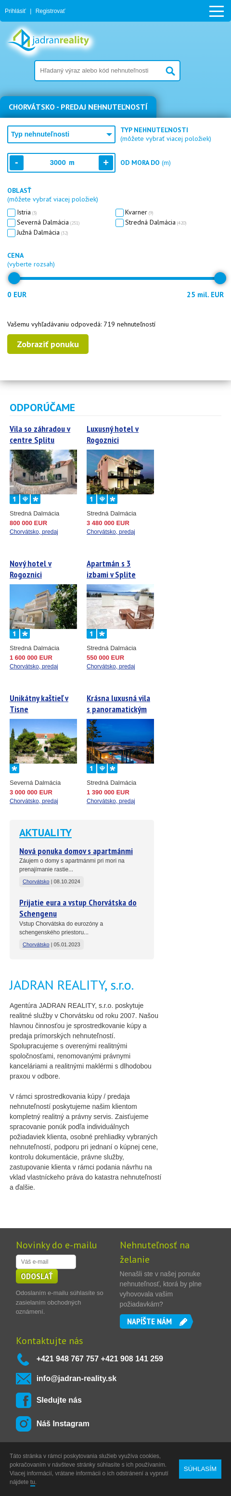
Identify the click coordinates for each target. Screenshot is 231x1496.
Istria (25, 212)
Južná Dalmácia (41, 232)
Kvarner (138, 212)
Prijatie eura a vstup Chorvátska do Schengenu (78, 908)
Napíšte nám (149, 1321)
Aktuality (45, 832)
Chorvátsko (36, 881)
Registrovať (50, 11)
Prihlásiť (15, 11)
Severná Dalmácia (46, 222)
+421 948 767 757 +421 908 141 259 (100, 1359)
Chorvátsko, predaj (34, 531)
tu (32, 1482)
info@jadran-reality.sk (76, 1378)
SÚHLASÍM (200, 1468)
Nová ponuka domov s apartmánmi (76, 850)
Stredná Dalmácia (154, 222)
